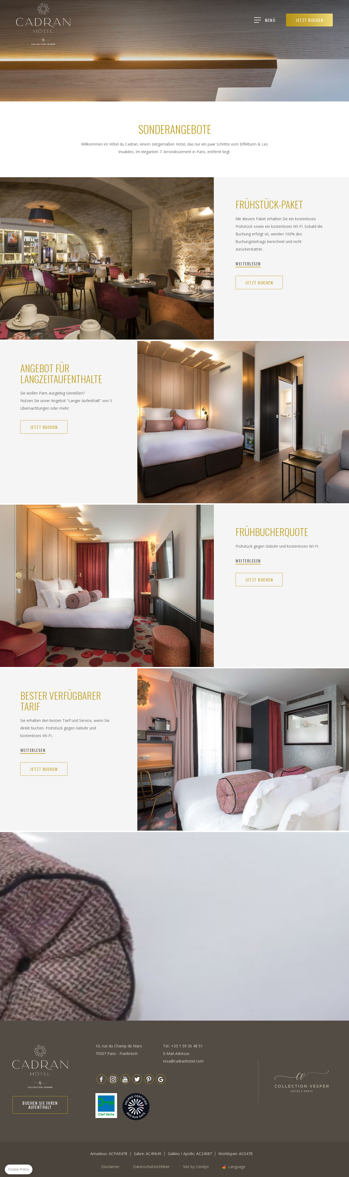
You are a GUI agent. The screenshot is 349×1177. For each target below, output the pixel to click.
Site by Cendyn (196, 1166)
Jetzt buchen (259, 282)
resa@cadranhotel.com (183, 1061)
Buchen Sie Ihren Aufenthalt (40, 1105)
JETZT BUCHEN (310, 20)
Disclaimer (110, 1166)
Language (236, 1166)
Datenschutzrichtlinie (151, 1166)
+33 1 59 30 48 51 (187, 1045)
